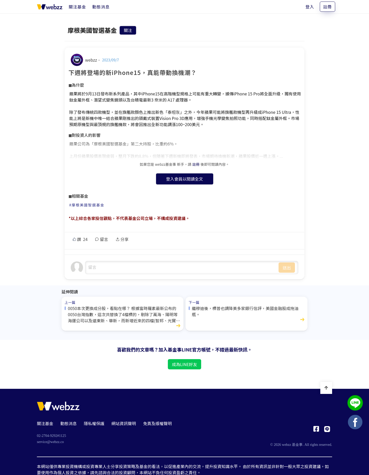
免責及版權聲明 (157, 423)
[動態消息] (101, 6)
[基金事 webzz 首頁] (50, 6)
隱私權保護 (94, 423)
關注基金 (45, 423)
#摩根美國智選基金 (87, 204)
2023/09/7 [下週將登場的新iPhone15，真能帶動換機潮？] (110, 59)
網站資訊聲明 (123, 423)
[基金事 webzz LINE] (327, 430)
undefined (182, 267)
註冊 (327, 7)
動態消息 (68, 423)
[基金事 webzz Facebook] (316, 430)
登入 (309, 7)
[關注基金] (77, 6)
